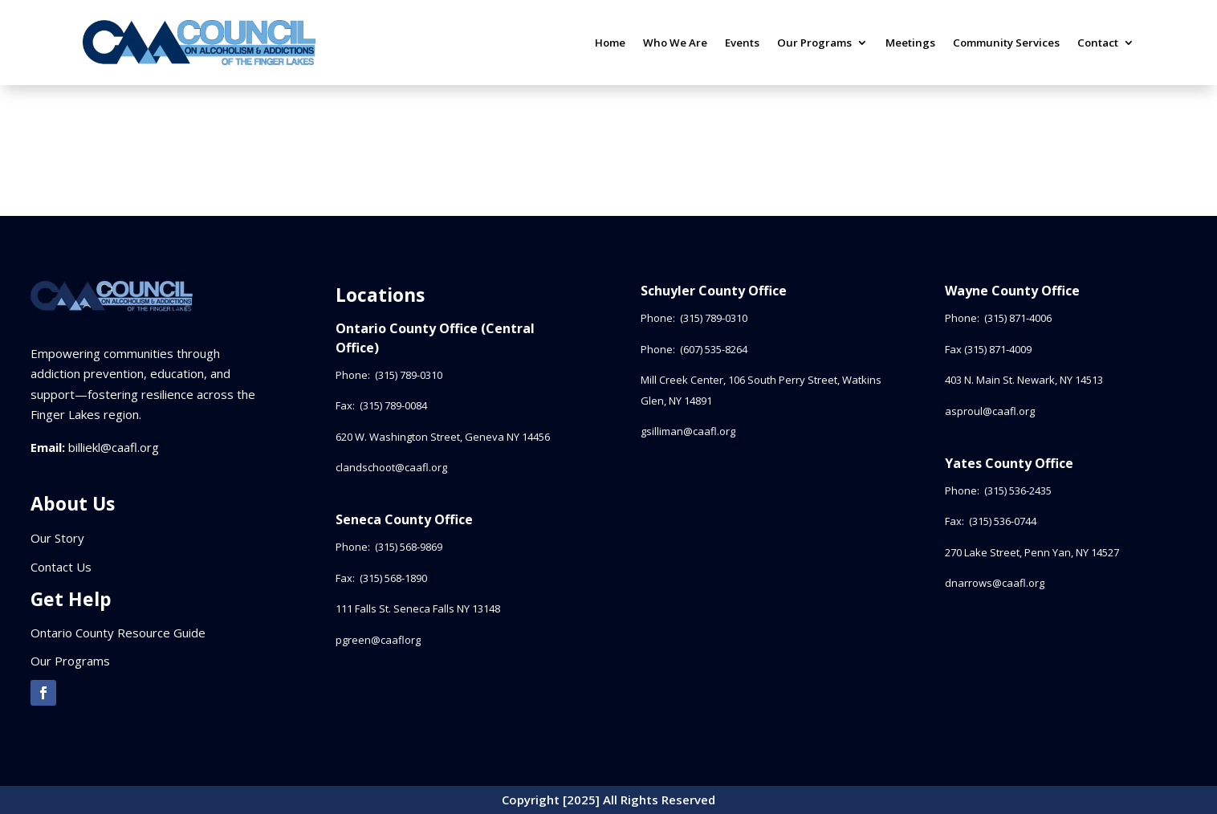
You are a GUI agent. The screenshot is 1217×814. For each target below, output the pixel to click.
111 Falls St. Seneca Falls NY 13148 (418, 608)
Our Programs (814, 42)
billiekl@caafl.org (113, 447)
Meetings (910, 42)
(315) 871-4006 (1018, 318)
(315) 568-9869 (408, 546)
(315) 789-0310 (410, 375)
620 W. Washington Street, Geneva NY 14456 (443, 436)
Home (610, 42)
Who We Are (675, 42)
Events (742, 42)
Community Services (1006, 42)
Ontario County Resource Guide (118, 633)
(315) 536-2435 (1018, 490)
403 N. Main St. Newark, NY (1024, 379)
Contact (1097, 42)
